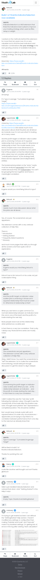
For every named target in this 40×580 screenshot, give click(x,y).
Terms (20, 564)
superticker (11, 118)
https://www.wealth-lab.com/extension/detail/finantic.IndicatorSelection (20, 63)
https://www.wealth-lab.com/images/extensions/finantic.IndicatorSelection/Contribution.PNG (20, 105)
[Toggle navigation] (36, 2)
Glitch (9, 184)
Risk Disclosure (20, 568)
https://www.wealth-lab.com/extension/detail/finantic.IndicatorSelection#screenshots (20, 125)
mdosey (10, 482)
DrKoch (9, 8)
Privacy (20, 571)
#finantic (5, 69)
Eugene (9, 89)
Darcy (9, 464)
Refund (20, 574)
